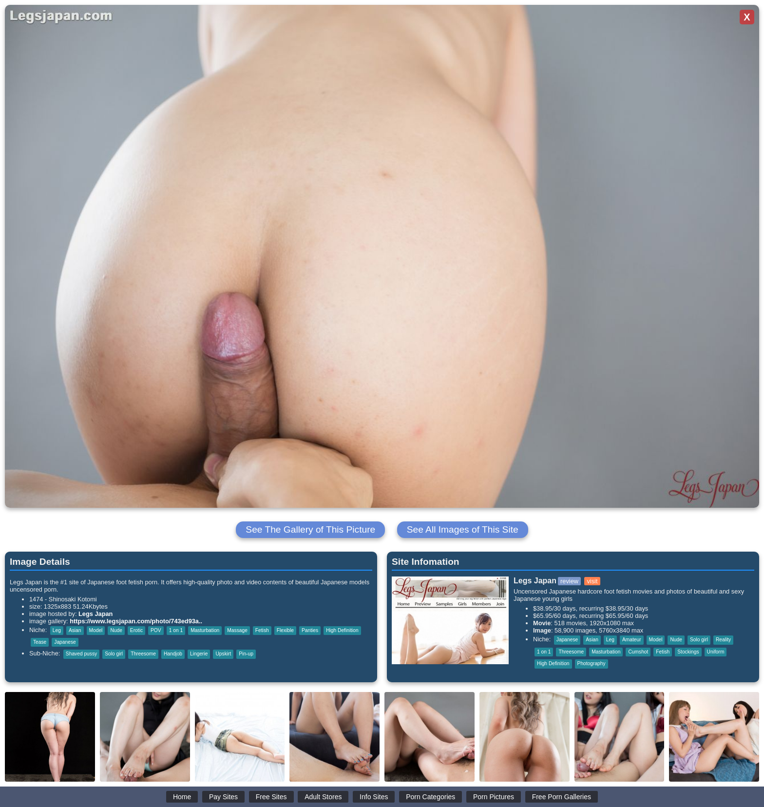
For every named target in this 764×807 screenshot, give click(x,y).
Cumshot (638, 651)
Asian (75, 630)
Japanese (65, 642)
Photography (591, 663)
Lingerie (199, 653)
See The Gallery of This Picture (310, 529)
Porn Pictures (493, 797)
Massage (237, 630)
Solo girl (114, 653)
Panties (310, 630)
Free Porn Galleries (561, 797)
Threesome (143, 653)
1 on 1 (176, 630)
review (569, 581)
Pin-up (246, 653)
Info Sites (374, 797)
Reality (723, 639)
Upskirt (223, 653)
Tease (39, 642)
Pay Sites (223, 797)
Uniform (716, 651)
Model (96, 630)
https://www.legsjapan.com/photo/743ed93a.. (136, 621)
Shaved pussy (81, 653)
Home (182, 797)
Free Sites (271, 797)
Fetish (262, 630)
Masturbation (205, 630)
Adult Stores (323, 797)
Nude (116, 630)
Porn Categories (430, 797)
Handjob (173, 653)
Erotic (136, 630)
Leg (57, 630)
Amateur (631, 639)
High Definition (342, 630)
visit (592, 581)
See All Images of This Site (462, 529)
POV (156, 630)
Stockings (688, 651)
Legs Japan (95, 613)
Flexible (285, 630)
